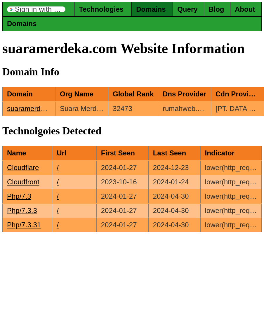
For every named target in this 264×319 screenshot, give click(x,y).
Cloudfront (23, 182)
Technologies (101, 9)
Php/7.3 (19, 196)
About (245, 9)
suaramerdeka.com (37, 108)
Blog (216, 9)
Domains (151, 9)
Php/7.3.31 (24, 225)
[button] (36, 9)
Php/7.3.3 (22, 210)
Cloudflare (23, 167)
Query (187, 9)
